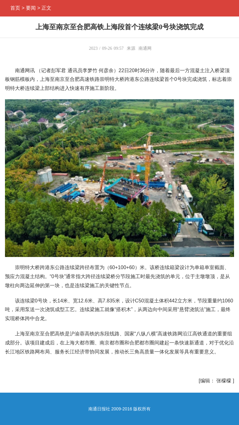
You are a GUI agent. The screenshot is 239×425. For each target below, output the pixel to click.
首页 (15, 8)
